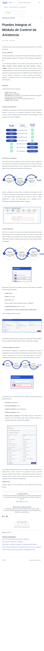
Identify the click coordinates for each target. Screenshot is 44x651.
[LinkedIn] (6, 516)
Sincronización (22, 7)
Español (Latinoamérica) (25, 2)
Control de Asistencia (13, 7)
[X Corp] (4, 516)
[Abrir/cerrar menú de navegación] (39, 2)
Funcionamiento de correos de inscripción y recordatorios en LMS (18, 549)
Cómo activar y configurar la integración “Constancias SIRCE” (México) (19, 544)
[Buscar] (15, 12)
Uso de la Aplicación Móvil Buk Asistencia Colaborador (15, 539)
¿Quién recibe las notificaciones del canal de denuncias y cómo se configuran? (21, 547)
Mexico (6, 7)
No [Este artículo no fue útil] (25, 524)
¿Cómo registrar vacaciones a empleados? (12, 541)
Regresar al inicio (7, 532)
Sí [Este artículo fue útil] (18, 524)
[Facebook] (2, 516)
